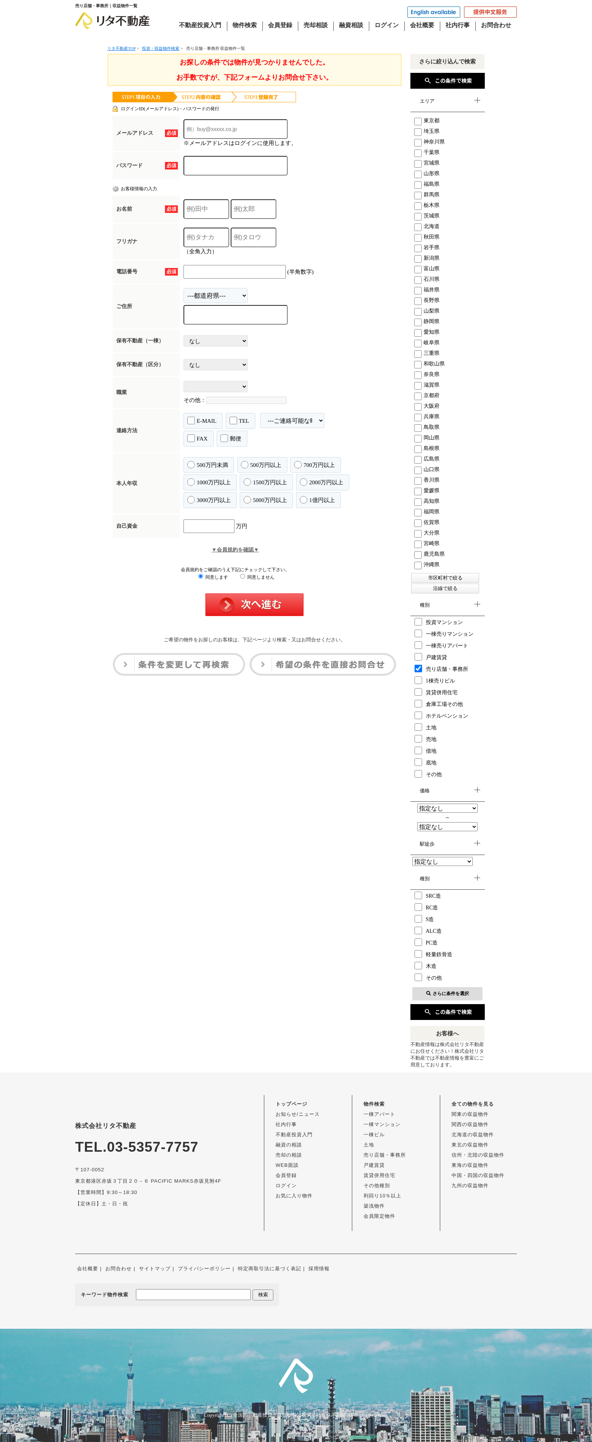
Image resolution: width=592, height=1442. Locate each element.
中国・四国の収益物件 (478, 1175)
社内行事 (458, 25)
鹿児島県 (429, 554)
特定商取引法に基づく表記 (269, 1268)
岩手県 (426, 247)
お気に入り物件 (294, 1196)
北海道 (426, 226)
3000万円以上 (209, 500)
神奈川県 (429, 142)
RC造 (426, 907)
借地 (425, 750)
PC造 (426, 942)
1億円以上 (317, 500)
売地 (425, 739)
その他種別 (377, 1185)
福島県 (426, 184)
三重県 (426, 353)
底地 (425, 762)
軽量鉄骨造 (433, 954)
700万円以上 (314, 464)
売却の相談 (289, 1155)
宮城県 (426, 163)
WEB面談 (287, 1165)
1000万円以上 (209, 482)
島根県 (426, 448)
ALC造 (428, 930)
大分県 (426, 533)
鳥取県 (426, 427)
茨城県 (426, 216)
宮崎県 (426, 543)
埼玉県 (426, 131)
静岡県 (426, 321)
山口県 (426, 469)
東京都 (426, 120)
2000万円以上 (321, 482)
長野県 (426, 300)
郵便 (230, 438)
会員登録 (280, 25)
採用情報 (319, 1268)
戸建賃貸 (431, 657)
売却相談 (316, 25)
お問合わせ (496, 25)
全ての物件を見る (473, 1104)
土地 (425, 727)
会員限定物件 (379, 1216)
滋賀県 (426, 385)
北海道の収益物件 (473, 1134)
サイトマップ (155, 1268)
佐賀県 (426, 522)
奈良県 (426, 374)
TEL (240, 420)
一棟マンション (382, 1124)
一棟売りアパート (441, 645)
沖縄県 (426, 564)
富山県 (426, 268)
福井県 (426, 290)
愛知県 (426, 332)
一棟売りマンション (444, 633)
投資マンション (439, 621)
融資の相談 (289, 1145)
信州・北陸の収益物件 (478, 1155)
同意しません (257, 577)
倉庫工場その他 (439, 703)
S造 (424, 919)
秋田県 (426, 237)
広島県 (426, 459)
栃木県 (426, 205)
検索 (263, 1294)
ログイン (387, 25)
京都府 (426, 395)
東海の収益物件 (470, 1165)
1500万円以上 (265, 482)
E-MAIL (202, 420)
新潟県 (426, 258)
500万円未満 (207, 464)
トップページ (291, 1104)
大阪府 (426, 406)
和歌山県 (429, 364)
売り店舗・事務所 (441, 668)
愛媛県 (426, 490)
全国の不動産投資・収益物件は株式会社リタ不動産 (289, 1415)
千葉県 (426, 152)
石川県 (426, 279)
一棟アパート (379, 1114)
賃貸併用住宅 (436, 692)
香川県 (426, 480)
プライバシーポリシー (204, 1268)
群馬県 (426, 194)
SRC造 (428, 895)
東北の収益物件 (470, 1145)
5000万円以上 (265, 500)
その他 (428, 774)
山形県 (426, 173)
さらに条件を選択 (447, 993)
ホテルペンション (441, 715)
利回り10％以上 (382, 1196)
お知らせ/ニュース (298, 1114)
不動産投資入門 (200, 25)
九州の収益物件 (470, 1185)
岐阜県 (426, 342)
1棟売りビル (435, 680)
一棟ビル (374, 1134)
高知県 (426, 501)
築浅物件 (374, 1206)
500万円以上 (261, 464)
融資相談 (351, 25)
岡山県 (426, 438)
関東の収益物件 (470, 1114)
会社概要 (422, 25)
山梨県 (426, 311)
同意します (213, 577)
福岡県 (426, 512)
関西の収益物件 (470, 1124)
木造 (425, 965)
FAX (197, 438)
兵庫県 (426, 416)
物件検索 (245, 25)
